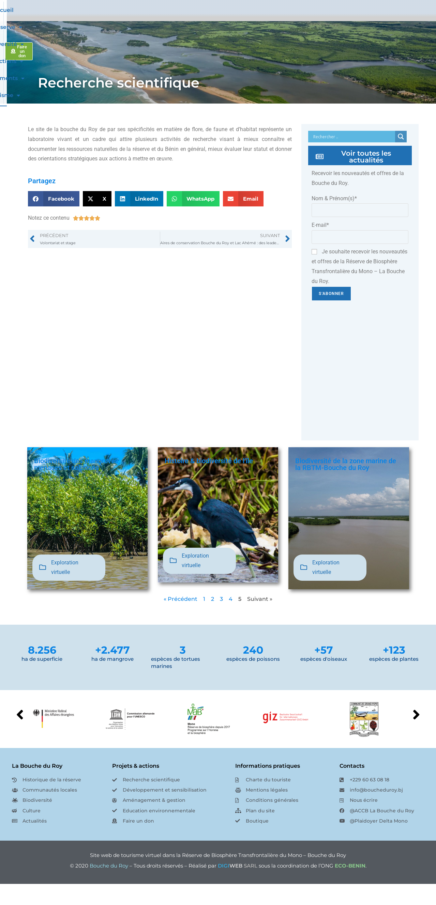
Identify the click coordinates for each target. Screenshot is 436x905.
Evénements (314, 21)
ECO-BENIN (350, 887)
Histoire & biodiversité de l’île (209, 482)
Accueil (139, 20)
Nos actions (266, 21)
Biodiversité (220, 21)
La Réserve (175, 21)
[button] (53, 220)
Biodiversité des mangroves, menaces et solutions (77, 485)
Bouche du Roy (109, 887)
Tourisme (358, 21)
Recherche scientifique (118, 103)
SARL (237, 887)
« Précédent (180, 620)
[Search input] (353, 157)
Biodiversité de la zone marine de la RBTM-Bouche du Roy (345, 485)
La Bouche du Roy (37, 787)
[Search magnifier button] (401, 157)
